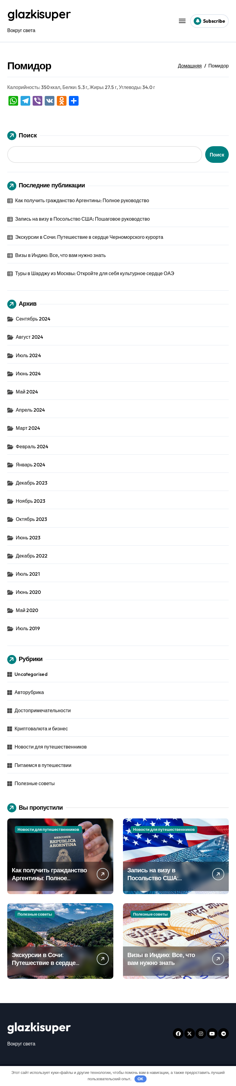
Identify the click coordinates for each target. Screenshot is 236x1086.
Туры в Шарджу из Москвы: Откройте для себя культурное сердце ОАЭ (94, 273)
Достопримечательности (43, 710)
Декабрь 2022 (31, 556)
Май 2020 (27, 610)
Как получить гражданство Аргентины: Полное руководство (82, 200)
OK (140, 1078)
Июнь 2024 (28, 373)
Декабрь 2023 (31, 483)
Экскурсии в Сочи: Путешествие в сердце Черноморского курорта (89, 237)
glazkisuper (38, 13)
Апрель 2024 (30, 410)
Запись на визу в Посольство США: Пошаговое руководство (82, 219)
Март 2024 (28, 428)
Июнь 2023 (28, 538)
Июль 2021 (28, 574)
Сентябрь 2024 (33, 319)
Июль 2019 (28, 628)
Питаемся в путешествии (43, 765)
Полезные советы (35, 783)
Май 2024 (27, 392)
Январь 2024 (30, 465)
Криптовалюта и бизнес (41, 729)
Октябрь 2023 (31, 519)
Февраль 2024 (32, 446)
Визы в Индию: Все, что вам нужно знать (60, 255)
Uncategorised (31, 674)
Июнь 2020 (28, 592)
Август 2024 (29, 337)
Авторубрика (29, 692)
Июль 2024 (28, 355)
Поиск (22, 135)
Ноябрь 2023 (30, 501)
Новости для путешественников (51, 747)
